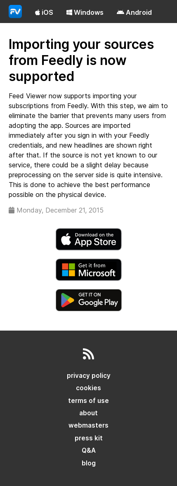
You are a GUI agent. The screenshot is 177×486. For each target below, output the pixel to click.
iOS (44, 12)
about (88, 413)
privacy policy (89, 376)
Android (134, 12)
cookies (88, 388)
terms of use (88, 401)
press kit (89, 438)
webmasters (88, 425)
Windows (85, 12)
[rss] (88, 356)
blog (89, 463)
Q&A (89, 450)
